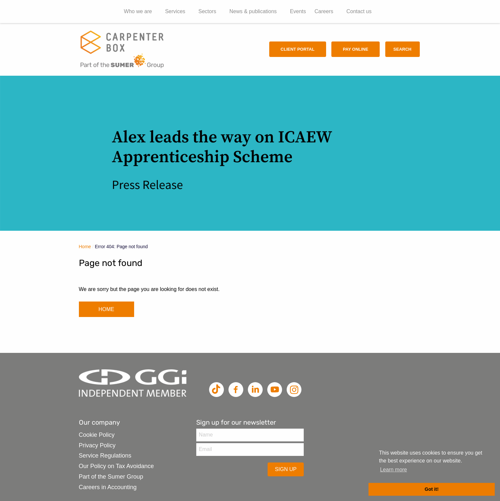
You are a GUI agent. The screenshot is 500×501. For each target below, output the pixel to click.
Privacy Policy (97, 445)
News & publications (253, 11)
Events (298, 11)
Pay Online (355, 49)
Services (175, 11)
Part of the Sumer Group (111, 476)
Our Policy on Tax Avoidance (116, 466)
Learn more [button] (393, 469)
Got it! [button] (432, 489)
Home (85, 246)
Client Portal (298, 49)
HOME (106, 309)
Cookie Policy (97, 435)
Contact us (358, 11)
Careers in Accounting (108, 487)
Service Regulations (105, 455)
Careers (324, 11)
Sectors (207, 11)
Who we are (138, 11)
